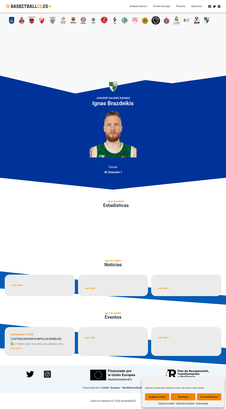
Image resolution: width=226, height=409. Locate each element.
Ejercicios (197, 6)
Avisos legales (202, 403)
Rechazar (183, 396)
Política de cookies (166, 403)
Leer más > (18, 285)
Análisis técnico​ (142, 6)
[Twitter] (214, 6)
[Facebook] (209, 6)
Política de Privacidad (185, 403)
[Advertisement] (113, 48)
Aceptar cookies (157, 396)
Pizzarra (182, 6)
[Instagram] (219, 6)
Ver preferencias (209, 396)
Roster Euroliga (164, 6)
